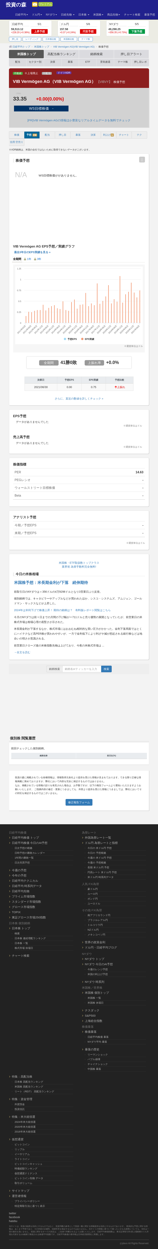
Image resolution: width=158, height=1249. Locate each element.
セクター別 (35, 62)
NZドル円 (93, 929)
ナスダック (92, 1010)
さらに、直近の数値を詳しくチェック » (79, 398)
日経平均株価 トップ (25, 837)
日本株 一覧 (21, 943)
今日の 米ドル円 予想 (100, 848)
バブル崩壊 (94, 1059)
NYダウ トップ (94, 959)
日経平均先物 (20, 891)
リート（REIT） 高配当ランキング (34, 1091)
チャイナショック (98, 1064)
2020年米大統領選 (25, 1126)
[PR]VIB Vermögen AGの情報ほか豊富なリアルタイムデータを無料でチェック (79, 120)
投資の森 (16, 5)
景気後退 (105, 62)
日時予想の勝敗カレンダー (30, 852)
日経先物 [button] (68, 14)
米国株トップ (26, 54)
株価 (16, 135)
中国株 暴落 (94, 1068)
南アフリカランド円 (99, 915)
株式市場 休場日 (24, 948)
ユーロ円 (93, 893)
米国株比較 (68, 39)
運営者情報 (19, 1196)
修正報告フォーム (79, 802)
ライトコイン (22, 1159)
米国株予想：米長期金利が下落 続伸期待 (51, 582)
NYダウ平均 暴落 (97, 1041)
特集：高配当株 (22, 1076)
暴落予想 (149, 14)
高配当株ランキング (61, 54)
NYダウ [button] (51, 14)
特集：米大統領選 (23, 1116)
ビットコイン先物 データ (29, 1178)
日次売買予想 (22, 862)
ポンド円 (93, 898)
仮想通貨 (18, 1139)
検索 (106, 669)
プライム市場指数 (23, 896)
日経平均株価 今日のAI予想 (29, 842)
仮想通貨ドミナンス (26, 1173)
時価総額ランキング (26, 1168)
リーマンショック (98, 1054)
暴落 (70, 62)
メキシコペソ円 (96, 934)
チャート (124, 135)
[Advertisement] (79, 215)
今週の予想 (19, 870)
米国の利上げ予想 (98, 974)
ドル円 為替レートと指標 (101, 842)
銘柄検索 (96, 54)
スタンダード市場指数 (26, 901)
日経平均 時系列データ (27, 886)
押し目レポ (140, 62)
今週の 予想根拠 (97, 862)
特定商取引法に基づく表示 (30, 1206)
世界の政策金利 (95, 942)
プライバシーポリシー (27, 1201)
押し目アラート (131, 54)
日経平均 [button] (21, 14)
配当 (17, 62)
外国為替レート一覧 (98, 837)
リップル (20, 1149)
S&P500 (90, 1015)
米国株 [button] (98, 14)
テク (139, 135)
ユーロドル (94, 903)
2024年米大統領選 (25, 1121)
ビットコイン (22, 1144)
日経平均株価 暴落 (98, 1036)
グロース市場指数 (23, 907)
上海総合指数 (93, 1020)
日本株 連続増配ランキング (30, 938)
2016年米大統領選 (25, 1131)
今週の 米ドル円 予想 (100, 857)
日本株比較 (51, 39)
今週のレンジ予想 (98, 969)
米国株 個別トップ (97, 992)
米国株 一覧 (94, 997)
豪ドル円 (93, 889)
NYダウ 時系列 (94, 981)
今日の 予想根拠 (97, 852)
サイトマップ (20, 1190)
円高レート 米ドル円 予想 (102, 872)
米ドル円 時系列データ (101, 877)
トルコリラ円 (95, 924)
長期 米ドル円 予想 (98, 867)
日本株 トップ (21, 928)
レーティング (31, 39)
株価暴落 (91, 1031)
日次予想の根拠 (23, 848)
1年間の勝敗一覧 (24, 857)
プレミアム (45, 4)
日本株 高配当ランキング (29, 1081)
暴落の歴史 (92, 1049)
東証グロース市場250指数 (29, 917)
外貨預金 (20, 1104)
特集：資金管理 (22, 1099)
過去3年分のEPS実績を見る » (32, 252)
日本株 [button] (83, 14)
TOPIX (16, 912)
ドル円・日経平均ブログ (101, 947)
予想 (31, 135)
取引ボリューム (23, 1183)
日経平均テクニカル (25, 880)
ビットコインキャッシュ (28, 1163)
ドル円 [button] (37, 14)
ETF (87, 62)
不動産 (18, 73)
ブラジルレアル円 (98, 920)
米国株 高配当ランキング (29, 1086)
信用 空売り (16, 142)
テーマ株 (85, 39)
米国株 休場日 (96, 1002)
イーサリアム (22, 1154)
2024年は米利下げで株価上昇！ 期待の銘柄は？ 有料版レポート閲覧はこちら (62, 610)
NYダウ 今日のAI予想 (99, 964)
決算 (52, 62)
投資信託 (20, 1109)
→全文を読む (22, 652)
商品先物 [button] (113, 14)
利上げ (108, 135)
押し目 (15, 39)
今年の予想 (19, 875)
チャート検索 (132, 14)
